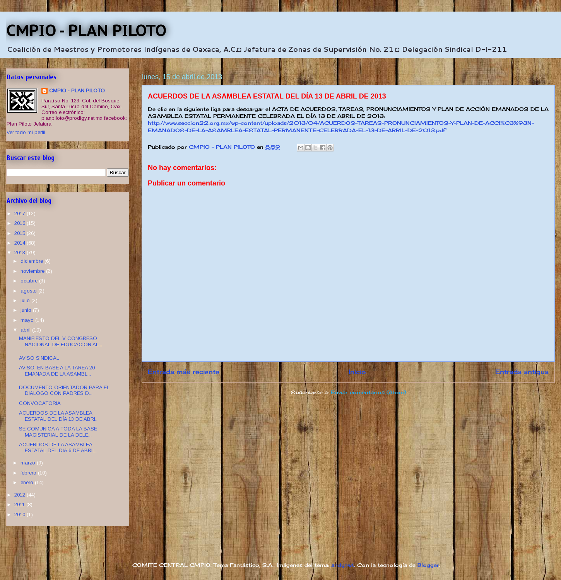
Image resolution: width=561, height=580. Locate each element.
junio (27, 310)
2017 (20, 213)
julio (26, 300)
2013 (20, 252)
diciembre (32, 261)
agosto (29, 291)
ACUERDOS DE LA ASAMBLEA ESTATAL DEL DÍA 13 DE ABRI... (59, 416)
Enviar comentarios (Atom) (368, 392)
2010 (20, 514)
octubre (30, 281)
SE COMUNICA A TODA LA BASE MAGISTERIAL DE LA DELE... (58, 432)
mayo (28, 320)
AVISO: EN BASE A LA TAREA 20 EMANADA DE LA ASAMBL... (57, 371)
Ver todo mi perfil (26, 132)
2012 (20, 495)
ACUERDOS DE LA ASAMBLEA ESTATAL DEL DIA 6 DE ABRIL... (59, 448)
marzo (29, 463)
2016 (20, 223)
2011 (20, 504)
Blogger (428, 565)
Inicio (357, 372)
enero (28, 482)
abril (26, 330)
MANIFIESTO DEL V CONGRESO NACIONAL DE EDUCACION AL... (60, 341)
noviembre (33, 271)
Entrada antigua (522, 372)
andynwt (342, 565)
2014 (20, 243)
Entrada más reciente (183, 372)
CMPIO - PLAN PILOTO (86, 30)
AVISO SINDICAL (39, 358)
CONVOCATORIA (40, 403)
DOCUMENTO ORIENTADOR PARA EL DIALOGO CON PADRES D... (64, 390)
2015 (20, 233)
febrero (29, 473)
